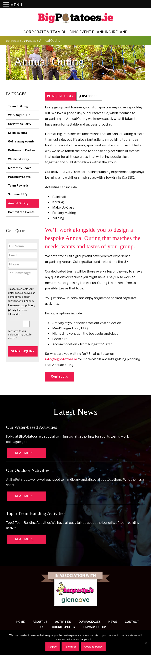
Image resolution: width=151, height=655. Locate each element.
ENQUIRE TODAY (65, 97)
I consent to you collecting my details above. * (19, 335)
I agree (52, 646)
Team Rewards (18, 186)
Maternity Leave (19, 168)
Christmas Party (19, 124)
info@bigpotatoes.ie (61, 360)
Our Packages (38, 41)
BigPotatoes (15, 41)
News (112, 623)
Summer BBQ (17, 195)
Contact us (59, 378)
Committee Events (21, 212)
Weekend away (18, 160)
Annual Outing (18, 204)
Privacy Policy (95, 628)
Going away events (21, 142)
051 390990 (104, 97)
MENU (16, 5)
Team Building (18, 107)
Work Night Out (19, 115)
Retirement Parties (22, 151)
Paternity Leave (19, 177)
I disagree (70, 646)
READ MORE (24, 454)
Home (20, 623)
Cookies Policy (64, 628)
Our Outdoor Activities (28, 471)
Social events (17, 133)
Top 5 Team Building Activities (35, 514)
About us (40, 623)
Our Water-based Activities (31, 428)
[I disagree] (146, 643)
